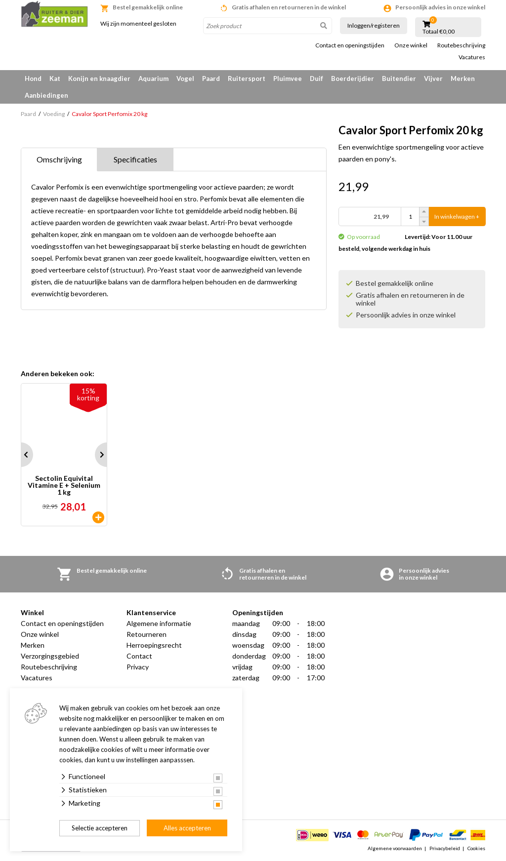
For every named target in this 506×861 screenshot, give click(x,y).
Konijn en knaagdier (99, 78)
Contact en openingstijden (349, 45)
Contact (139, 656)
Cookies (476, 848)
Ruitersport (246, 78)
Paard (211, 78)
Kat (54, 78)
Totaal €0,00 (438, 32)
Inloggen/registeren (373, 25)
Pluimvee (287, 78)
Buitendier (399, 78)
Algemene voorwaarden (395, 848)
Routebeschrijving (461, 45)
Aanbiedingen (46, 95)
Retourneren (146, 634)
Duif (316, 78)
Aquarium (153, 78)
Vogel (185, 78)
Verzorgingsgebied (50, 656)
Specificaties (135, 159)
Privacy (137, 667)
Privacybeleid (444, 848)
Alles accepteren (187, 828)
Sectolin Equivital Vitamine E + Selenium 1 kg (64, 485)
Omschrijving (59, 159)
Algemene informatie (158, 623)
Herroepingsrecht (154, 645)
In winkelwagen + (456, 216)
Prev (20, 454)
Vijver (433, 78)
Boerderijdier (352, 78)
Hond (33, 78)
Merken (463, 78)
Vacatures (472, 57)
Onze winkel (410, 45)
